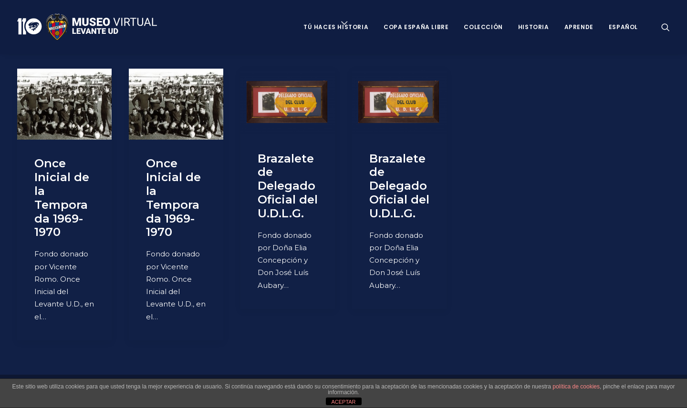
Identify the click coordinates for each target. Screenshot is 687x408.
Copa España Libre (416, 27)
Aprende (578, 27)
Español (623, 27)
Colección (483, 27)
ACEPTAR (343, 402)
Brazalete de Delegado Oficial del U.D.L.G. (288, 186)
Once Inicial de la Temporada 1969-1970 (61, 197)
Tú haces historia (335, 27)
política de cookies (576, 386)
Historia (533, 27)
